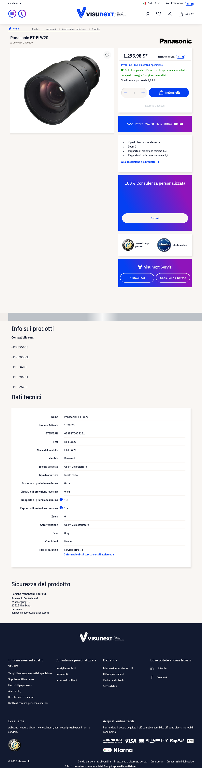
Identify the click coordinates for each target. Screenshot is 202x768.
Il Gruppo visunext (113, 674)
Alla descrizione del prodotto (141, 162)
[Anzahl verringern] (125, 93)
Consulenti (62, 674)
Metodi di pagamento (20, 685)
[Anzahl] (134, 93)
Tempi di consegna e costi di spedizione (30, 673)
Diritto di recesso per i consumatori (28, 703)
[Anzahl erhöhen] (143, 93)
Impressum (157, 761)
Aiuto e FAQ (14, 691)
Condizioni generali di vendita (94, 761)
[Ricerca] (147, 14)
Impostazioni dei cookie (180, 761)
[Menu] (12, 14)
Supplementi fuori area (21, 679)
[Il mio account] (169, 14)
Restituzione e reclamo (21, 697)
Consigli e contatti (66, 668)
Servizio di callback (66, 680)
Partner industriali (113, 680)
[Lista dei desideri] (158, 14)
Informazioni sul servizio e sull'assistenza (89, 554)
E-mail (155, 218)
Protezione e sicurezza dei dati (131, 761)
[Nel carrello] (169, 92)
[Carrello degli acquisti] (186, 13)
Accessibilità (110, 686)
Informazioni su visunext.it (118, 668)
